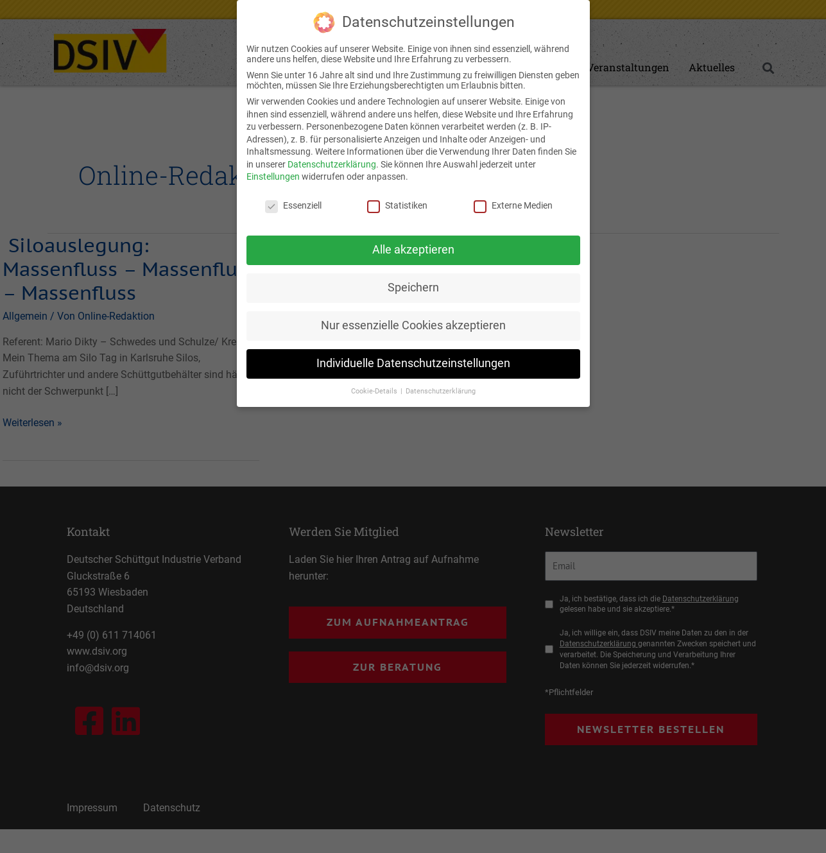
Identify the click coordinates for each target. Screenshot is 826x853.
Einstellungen (273, 176)
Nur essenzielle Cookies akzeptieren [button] (413, 324)
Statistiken (397, 205)
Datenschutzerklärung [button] (441, 390)
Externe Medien (513, 205)
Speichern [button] (413, 286)
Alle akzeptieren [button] (413, 249)
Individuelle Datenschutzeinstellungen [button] (413, 362)
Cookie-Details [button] (375, 390)
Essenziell (293, 205)
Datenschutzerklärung (332, 164)
